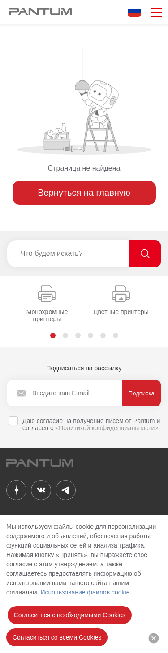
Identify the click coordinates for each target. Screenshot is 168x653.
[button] (53, 335)
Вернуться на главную (84, 192)
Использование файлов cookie (84, 592)
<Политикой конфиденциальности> (107, 427)
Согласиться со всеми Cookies (57, 637)
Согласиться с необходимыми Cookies (69, 615)
